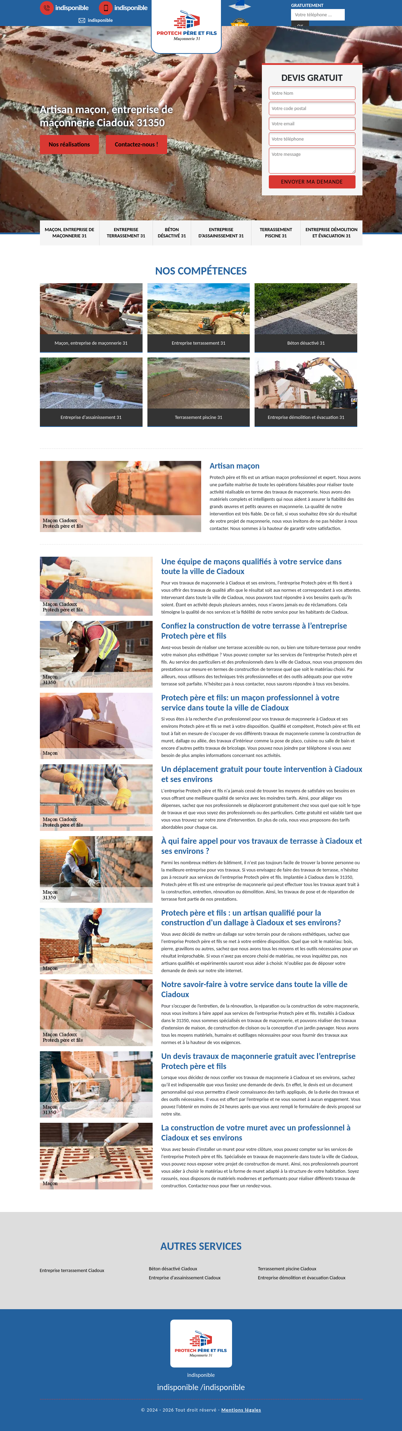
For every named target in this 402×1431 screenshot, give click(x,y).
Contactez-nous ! (136, 144)
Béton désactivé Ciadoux (173, 1269)
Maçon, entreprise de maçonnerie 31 (69, 233)
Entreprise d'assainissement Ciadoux (185, 1278)
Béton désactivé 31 (172, 233)
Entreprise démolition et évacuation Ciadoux (301, 1278)
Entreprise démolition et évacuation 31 (332, 233)
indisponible (64, 8)
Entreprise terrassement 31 (126, 233)
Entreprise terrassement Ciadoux (72, 1270)
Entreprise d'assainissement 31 (220, 233)
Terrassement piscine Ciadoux (287, 1269)
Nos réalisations (69, 144)
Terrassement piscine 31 (276, 233)
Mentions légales (241, 1410)
